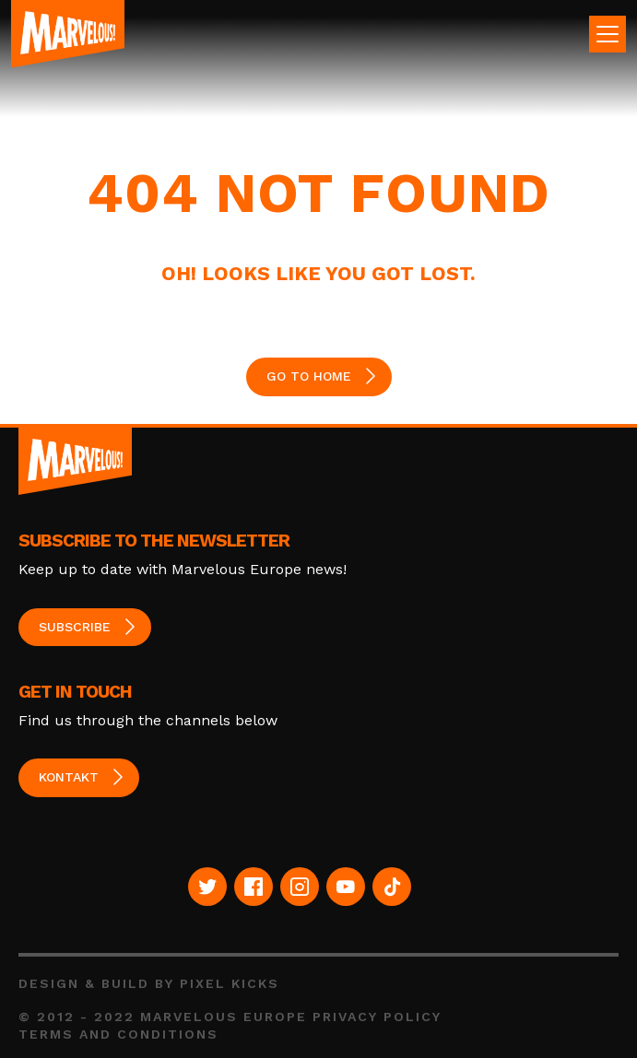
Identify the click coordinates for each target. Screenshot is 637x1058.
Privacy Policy (377, 1016)
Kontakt (69, 777)
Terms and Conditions (118, 1034)
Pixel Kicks (229, 983)
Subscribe (75, 626)
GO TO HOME (308, 376)
